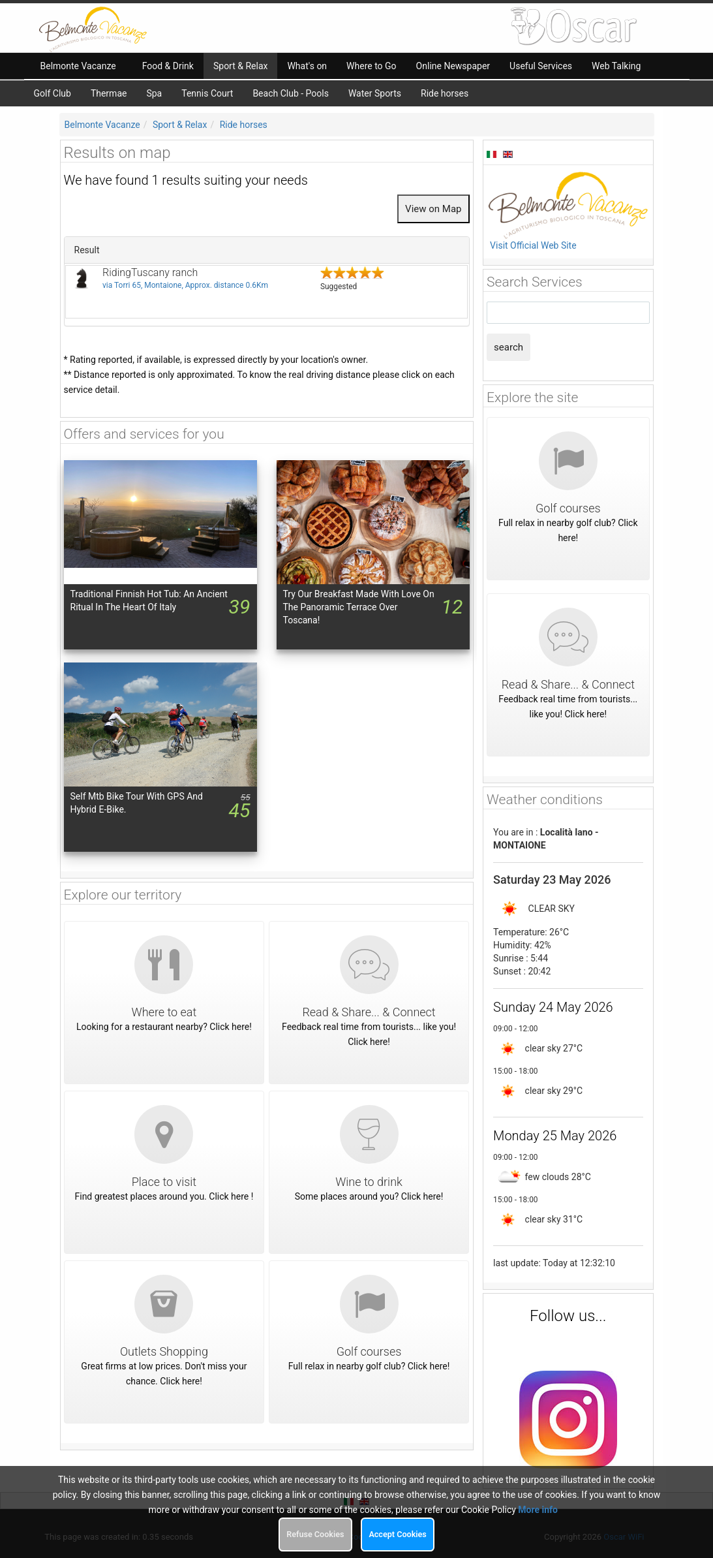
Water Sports (374, 93)
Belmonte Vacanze (102, 124)
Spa (154, 93)
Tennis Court (207, 93)
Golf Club (52, 93)
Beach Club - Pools (290, 93)
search (508, 347)
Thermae (109, 93)
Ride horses (444, 93)
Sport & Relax (180, 124)
